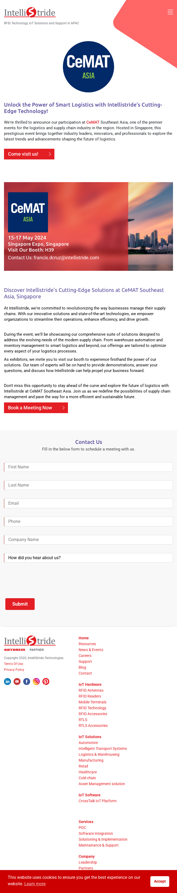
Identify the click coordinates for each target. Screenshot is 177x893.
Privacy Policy (14, 670)
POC (82, 827)
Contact (85, 673)
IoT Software (89, 795)
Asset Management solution (102, 784)
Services (86, 822)
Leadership (88, 862)
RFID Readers (90, 696)
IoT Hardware (90, 684)
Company (87, 856)
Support (85, 661)
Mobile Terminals (92, 702)
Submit (20, 604)
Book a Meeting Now (30, 407)
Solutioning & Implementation (103, 839)
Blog (82, 667)
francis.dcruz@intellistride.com (66, 257)
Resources (87, 644)
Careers (85, 655)
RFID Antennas (91, 690)
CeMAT (92, 122)
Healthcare (88, 772)
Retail (83, 766)
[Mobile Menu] (170, 12)
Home (84, 638)
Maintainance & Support (99, 845)
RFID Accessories (93, 714)
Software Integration (96, 833)
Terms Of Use (13, 664)
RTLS (83, 720)
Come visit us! (23, 154)
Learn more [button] (35, 883)
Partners (86, 868)
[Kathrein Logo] (24, 650)
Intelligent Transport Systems (103, 748)
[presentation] (44, 581)
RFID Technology (92, 708)
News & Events (91, 650)
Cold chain (87, 778)
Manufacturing (91, 760)
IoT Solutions (90, 737)
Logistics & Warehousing (99, 754)
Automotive (88, 743)
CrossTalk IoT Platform (97, 801)
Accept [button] (160, 881)
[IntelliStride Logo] (30, 12)
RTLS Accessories (93, 725)
